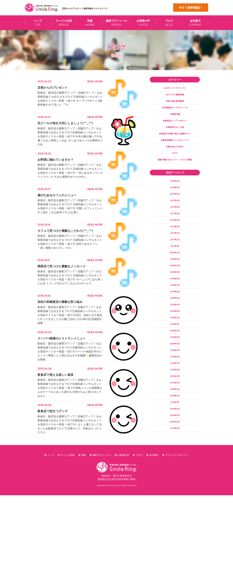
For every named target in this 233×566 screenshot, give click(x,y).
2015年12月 (175, 351)
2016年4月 (174, 323)
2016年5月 (174, 316)
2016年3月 (174, 330)
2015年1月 (175, 430)
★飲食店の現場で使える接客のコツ (175, 137)
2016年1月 (175, 344)
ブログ (174, 159)
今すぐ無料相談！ (191, 8)
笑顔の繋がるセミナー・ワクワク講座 (175, 166)
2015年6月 (174, 394)
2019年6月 (174, 188)
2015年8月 (174, 380)
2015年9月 (174, 373)
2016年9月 (174, 288)
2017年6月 (174, 223)
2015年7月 (174, 387)
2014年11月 (175, 444)
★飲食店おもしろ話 (174, 130)
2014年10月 (175, 451)
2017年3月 (174, 245)
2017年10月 (175, 202)
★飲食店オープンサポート (175, 123)
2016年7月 (174, 302)
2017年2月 (174, 252)
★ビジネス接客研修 (174, 95)
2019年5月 (174, 195)
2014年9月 (174, 458)
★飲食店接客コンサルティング (174, 145)
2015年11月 (175, 359)
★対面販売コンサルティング (175, 109)
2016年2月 (174, 337)
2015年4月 (175, 408)
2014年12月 (175, 437)
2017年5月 (174, 231)
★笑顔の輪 (175, 116)
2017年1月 (175, 259)
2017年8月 (174, 216)
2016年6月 (174, 309)
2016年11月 (175, 273)
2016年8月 (174, 295)
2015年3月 (174, 415)
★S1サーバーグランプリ (175, 88)
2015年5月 (175, 401)
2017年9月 (174, 209)
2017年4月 (174, 238)
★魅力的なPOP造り (175, 152)
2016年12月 (175, 266)
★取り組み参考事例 (174, 102)
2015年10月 (175, 366)
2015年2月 (175, 423)
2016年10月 (175, 280)
